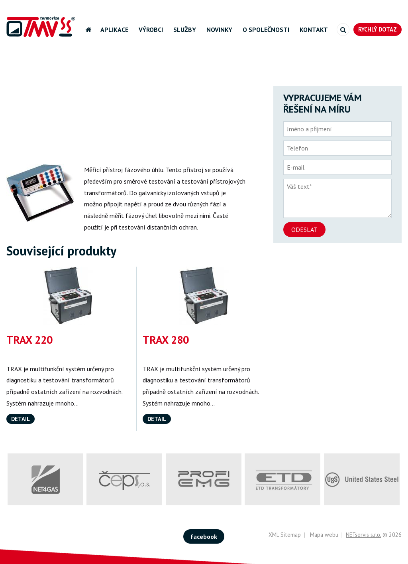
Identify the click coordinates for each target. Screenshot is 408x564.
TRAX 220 (29, 339)
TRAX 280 (166, 339)
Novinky (219, 30)
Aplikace (114, 30)
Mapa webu (324, 534)
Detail (20, 419)
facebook (203, 536)
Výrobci (151, 30)
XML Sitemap (285, 534)
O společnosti (266, 30)
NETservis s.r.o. (363, 534)
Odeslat (304, 230)
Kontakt (314, 30)
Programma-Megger (163, 61)
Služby (184, 30)
